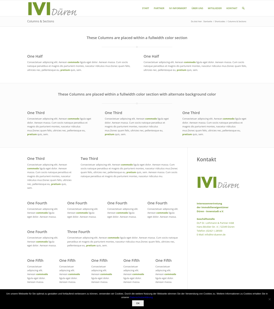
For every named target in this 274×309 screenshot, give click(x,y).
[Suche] (243, 8)
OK (138, 303)
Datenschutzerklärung (141, 297)
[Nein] (269, 299)
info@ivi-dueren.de (215, 234)
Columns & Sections (40, 21)
